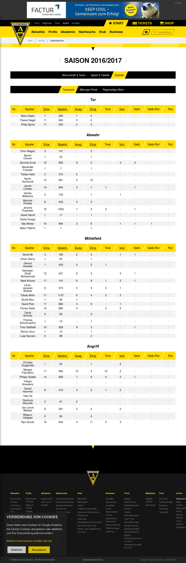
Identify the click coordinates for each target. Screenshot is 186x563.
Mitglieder (47, 23)
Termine (13, 501)
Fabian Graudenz (27, 382)
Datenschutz (46, 498)
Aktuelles (38, 31)
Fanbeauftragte (166, 501)
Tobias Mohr (28, 295)
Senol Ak (28, 254)
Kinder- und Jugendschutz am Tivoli (89, 530)
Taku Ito (27, 396)
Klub (102, 31)
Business (116, 31)
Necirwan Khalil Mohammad (28, 273)
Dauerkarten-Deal (16, 510)
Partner (109, 514)
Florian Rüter (27, 308)
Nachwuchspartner (64, 505)
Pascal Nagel (27, 120)
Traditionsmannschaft (87, 508)
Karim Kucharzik (27, 180)
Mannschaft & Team (73, 75)
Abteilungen (83, 501)
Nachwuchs (87, 31)
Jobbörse (110, 531)
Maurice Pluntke (27, 202)
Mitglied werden (149, 500)
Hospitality (110, 505)
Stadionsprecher (131, 505)
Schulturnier (61, 508)
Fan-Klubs (163, 508)
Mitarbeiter (82, 498)
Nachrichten (15, 498)
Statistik (119, 75)
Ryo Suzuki (27, 422)
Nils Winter (28, 223)
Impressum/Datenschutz (88, 512)
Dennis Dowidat (27, 264)
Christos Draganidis (28, 364)
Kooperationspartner (65, 501)
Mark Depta (28, 116)
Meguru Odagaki (28, 416)
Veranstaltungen (131, 515)
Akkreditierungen (131, 522)
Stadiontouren (130, 501)
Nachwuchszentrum (65, 498)
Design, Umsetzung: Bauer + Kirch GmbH (158, 559)
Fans (57, 23)
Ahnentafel (180, 527)
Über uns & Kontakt (46, 503)
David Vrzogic (28, 219)
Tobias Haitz (28, 174)
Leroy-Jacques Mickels (28, 288)
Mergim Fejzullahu (28, 371)
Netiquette (82, 518)
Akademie (68, 31)
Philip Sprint (28, 124)
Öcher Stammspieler (112, 510)
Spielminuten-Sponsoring (112, 520)
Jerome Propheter (27, 209)
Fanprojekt (164, 512)
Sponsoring (111, 501)
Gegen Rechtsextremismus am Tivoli (133, 538)
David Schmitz (27, 314)
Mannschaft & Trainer (31, 500)
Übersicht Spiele (63, 512)
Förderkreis (83, 515)
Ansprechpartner (113, 524)
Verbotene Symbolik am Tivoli (133, 546)
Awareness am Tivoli (87, 525)
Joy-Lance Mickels (28, 409)
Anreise (127, 508)
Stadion (127, 498)
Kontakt (75, 23)
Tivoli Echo (15, 505)
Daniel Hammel (28, 390)
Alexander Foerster (28, 168)
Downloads (150, 504)
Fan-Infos (163, 498)
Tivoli (36, 23)
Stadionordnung (131, 525)
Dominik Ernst (28, 162)
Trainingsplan (31, 514)
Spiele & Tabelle (100, 75)
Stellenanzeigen (113, 527)
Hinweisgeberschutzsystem (90, 522)
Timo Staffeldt (28, 327)
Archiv (66, 23)
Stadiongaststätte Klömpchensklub (132, 530)
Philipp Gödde (28, 377)
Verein (80, 505)
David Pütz (28, 304)
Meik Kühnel (28, 280)
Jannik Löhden (27, 187)
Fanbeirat (163, 505)
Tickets (127, 512)
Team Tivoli (129, 518)
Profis (52, 31)
